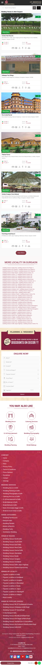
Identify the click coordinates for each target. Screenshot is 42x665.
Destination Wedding (10, 532)
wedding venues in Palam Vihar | (11, 292)
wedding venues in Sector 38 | (10, 297)
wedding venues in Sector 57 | (10, 310)
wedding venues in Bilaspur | (10, 313)
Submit (22, 394)
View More (21, 253)
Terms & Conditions (9, 469)
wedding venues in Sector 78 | (27, 294)
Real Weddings (30, 633)
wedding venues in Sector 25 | (25, 297)
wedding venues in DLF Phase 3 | (27, 269)
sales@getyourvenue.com (15, 648)
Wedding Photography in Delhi (12, 493)
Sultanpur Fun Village (8, 75)
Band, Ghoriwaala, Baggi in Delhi (13, 508)
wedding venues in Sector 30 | (10, 295)
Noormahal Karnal (7, 115)
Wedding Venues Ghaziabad (12, 553)
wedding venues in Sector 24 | (23, 317)
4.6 (38, 17)
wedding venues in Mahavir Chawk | (11, 294)
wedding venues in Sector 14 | (26, 282)
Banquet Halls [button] (7, 520)
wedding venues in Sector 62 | (25, 322)
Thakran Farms (6, 154)
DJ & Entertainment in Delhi (11, 499)
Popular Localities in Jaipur (12, 589)
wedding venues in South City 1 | (11, 290)
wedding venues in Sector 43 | (10, 284)
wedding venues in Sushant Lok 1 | (27, 281)
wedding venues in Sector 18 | (10, 287)
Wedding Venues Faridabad (12, 562)
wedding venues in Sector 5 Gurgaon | (27, 307)
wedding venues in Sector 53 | (25, 277)
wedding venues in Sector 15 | (26, 272)
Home (5, 458)
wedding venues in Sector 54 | (10, 279)
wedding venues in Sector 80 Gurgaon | (28, 305)
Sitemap (5, 481)
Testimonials (15, 633)
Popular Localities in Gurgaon (12, 580)
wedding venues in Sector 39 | (27, 300)
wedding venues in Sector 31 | (25, 286)
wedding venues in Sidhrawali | (10, 302)
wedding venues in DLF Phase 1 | (26, 267)
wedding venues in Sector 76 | (30, 323)
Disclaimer (6, 475)
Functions (36, 633)
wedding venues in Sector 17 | (10, 274)
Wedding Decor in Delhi (10, 488)
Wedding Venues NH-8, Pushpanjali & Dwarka (18, 604)
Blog (10, 633)
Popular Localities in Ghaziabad (13, 583)
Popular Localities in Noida (11, 586)
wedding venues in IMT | (25, 292)
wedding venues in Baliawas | (25, 315)
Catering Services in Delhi (11, 496)
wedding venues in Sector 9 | (10, 299)
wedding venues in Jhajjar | (9, 317)
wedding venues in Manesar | (25, 302)
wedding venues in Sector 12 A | (11, 309)
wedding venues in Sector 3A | (10, 322)
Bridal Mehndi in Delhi (10, 505)
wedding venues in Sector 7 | (10, 318)
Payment (18, 635)
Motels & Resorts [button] (8, 526)
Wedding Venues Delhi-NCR (12, 627)
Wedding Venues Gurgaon (11, 559)
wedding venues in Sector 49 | (25, 320)
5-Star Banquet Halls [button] (10, 613)
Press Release (8, 472)
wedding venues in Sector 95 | (10, 315)
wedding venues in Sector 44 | (25, 276)
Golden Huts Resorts (7, 35)
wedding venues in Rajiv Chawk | (11, 272)
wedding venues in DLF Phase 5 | (27, 271)
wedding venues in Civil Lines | (10, 320)
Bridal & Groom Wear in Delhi (12, 511)
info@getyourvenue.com (29, 648)
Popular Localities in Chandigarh (13, 592)
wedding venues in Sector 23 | (10, 276)
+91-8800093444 (35, 2)
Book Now (6, 32)
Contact (5, 478)
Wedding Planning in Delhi (11, 491)
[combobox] (21, 370)
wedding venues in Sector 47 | (25, 284)
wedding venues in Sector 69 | (24, 313)
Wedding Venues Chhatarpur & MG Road (16, 607)
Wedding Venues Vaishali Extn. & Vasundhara (18, 621)
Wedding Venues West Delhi (12, 547)
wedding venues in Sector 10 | (24, 299)
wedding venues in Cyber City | (10, 267)
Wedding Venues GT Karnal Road (13, 610)
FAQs (4, 464)
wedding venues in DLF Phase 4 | (11, 271)
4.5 (38, 56)
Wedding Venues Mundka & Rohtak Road (16, 616)
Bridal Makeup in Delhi (10, 502)
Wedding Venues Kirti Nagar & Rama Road (16, 618)
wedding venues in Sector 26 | (27, 289)
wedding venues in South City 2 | (11, 281)
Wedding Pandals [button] (8, 523)
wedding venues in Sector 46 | (10, 277)
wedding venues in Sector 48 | (10, 286)
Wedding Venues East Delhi (12, 544)
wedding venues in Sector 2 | (24, 312)
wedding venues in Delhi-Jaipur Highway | (13, 323)
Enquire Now (10, 663)
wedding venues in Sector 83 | (25, 295)
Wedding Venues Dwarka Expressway (15, 567)
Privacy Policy (7, 466)
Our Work (22, 633)
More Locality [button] (7, 597)
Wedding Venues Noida (10, 556)
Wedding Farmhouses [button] (10, 518)
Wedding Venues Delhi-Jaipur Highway (15, 565)
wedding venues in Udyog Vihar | (11, 282)
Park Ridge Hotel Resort (8, 234)
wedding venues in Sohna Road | (26, 279)
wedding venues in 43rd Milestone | (11, 300)
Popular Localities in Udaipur (12, 594)
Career (24, 635)
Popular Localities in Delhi (11, 574)
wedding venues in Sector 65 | (25, 304)
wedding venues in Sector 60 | (10, 307)
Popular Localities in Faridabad (13, 577)
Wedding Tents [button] (8, 529)
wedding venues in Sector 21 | (26, 290)
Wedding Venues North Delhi (12, 539)
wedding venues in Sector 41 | (24, 318)
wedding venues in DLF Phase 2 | (11, 269)
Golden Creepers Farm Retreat (10, 194)
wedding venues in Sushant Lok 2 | (11, 289)
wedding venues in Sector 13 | (25, 310)
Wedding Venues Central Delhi (13, 550)
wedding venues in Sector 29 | (25, 274)
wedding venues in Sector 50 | (10, 304)
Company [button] (6, 461)
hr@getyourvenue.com (27, 637)
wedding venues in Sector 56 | (25, 287)
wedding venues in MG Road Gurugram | (29, 309)
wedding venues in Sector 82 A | (11, 305)
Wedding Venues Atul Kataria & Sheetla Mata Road (19, 624)
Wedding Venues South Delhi (12, 542)
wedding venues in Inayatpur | (10, 312)
